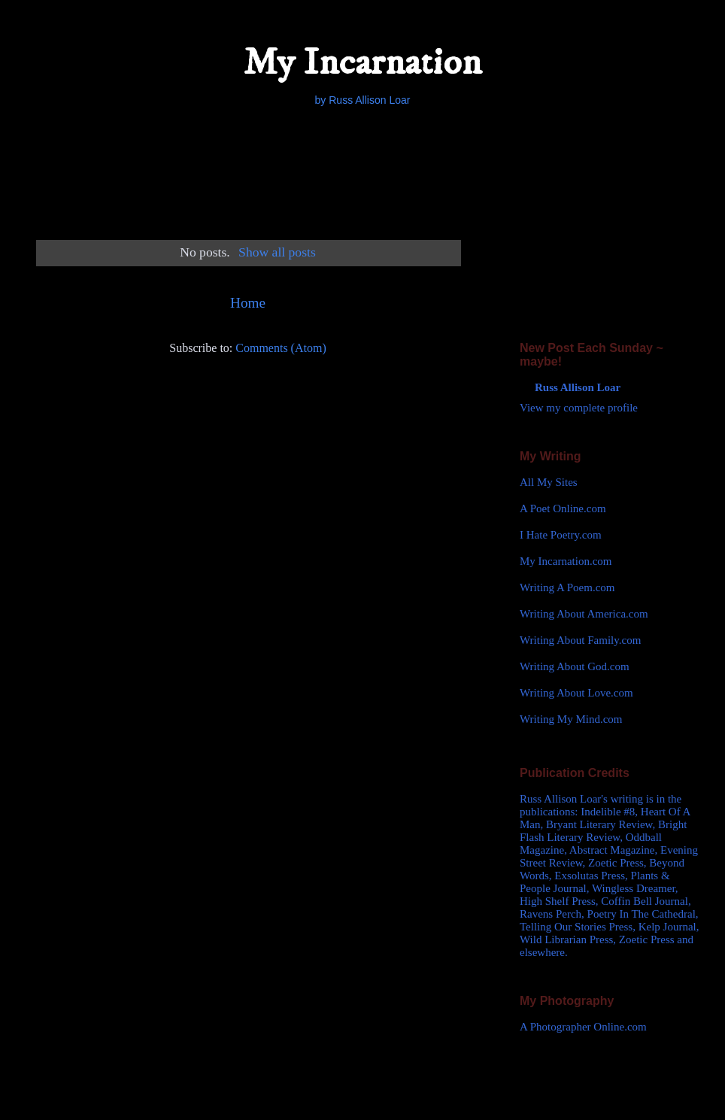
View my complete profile (579, 408)
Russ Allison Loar (577, 387)
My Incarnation (362, 63)
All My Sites (549, 482)
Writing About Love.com (576, 693)
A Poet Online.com (563, 508)
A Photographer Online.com (583, 1027)
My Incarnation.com (565, 561)
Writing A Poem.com (567, 587)
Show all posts (277, 252)
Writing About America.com (584, 614)
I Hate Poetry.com (561, 535)
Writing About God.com (574, 666)
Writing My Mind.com (571, 719)
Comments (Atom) (280, 347)
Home (247, 303)
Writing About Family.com (580, 640)
